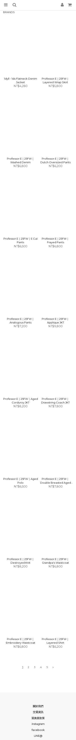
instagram (38, 723)
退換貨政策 (38, 718)
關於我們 (38, 706)
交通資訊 (38, 712)
